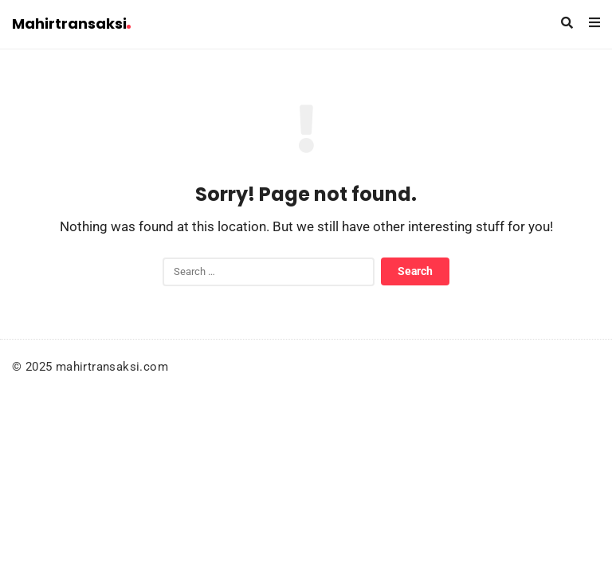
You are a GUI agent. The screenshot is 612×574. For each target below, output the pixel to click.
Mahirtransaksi (71, 23)
